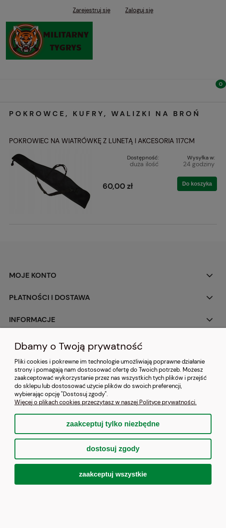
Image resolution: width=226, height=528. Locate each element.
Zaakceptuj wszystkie (113, 474)
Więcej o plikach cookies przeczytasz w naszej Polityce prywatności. (105, 402)
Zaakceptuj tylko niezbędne (113, 424)
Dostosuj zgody (112, 449)
